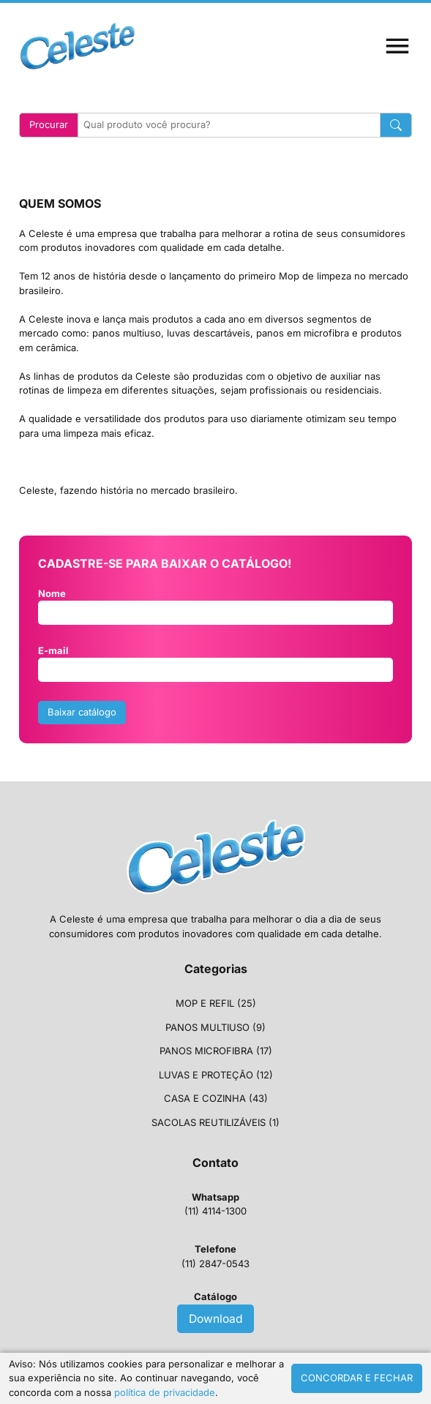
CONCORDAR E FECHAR (357, 1378)
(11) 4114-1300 (215, 1204)
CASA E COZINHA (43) (216, 1098)
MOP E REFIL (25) (216, 1003)
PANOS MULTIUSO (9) (215, 1027)
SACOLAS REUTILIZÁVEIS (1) (215, 1122)
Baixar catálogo (82, 712)
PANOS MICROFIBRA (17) (216, 1050)
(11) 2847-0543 (215, 1256)
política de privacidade (164, 1392)
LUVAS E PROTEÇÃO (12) (216, 1075)
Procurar (48, 124)
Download (216, 1319)
